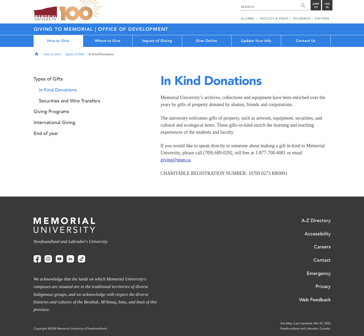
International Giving (54, 122)
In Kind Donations (58, 90)
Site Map (286, 323)
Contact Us (306, 41)
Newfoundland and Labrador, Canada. (305, 328)
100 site (80, 10)
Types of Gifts (74, 54)
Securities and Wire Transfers (69, 101)
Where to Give (108, 41)
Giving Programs (51, 111)
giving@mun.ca (175, 159)
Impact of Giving (157, 41)
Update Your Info (256, 41)
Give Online (206, 41)
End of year (46, 133)
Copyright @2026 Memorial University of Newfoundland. (70, 328)
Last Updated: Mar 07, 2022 (312, 323)
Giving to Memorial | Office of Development (101, 29)
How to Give (58, 41)
